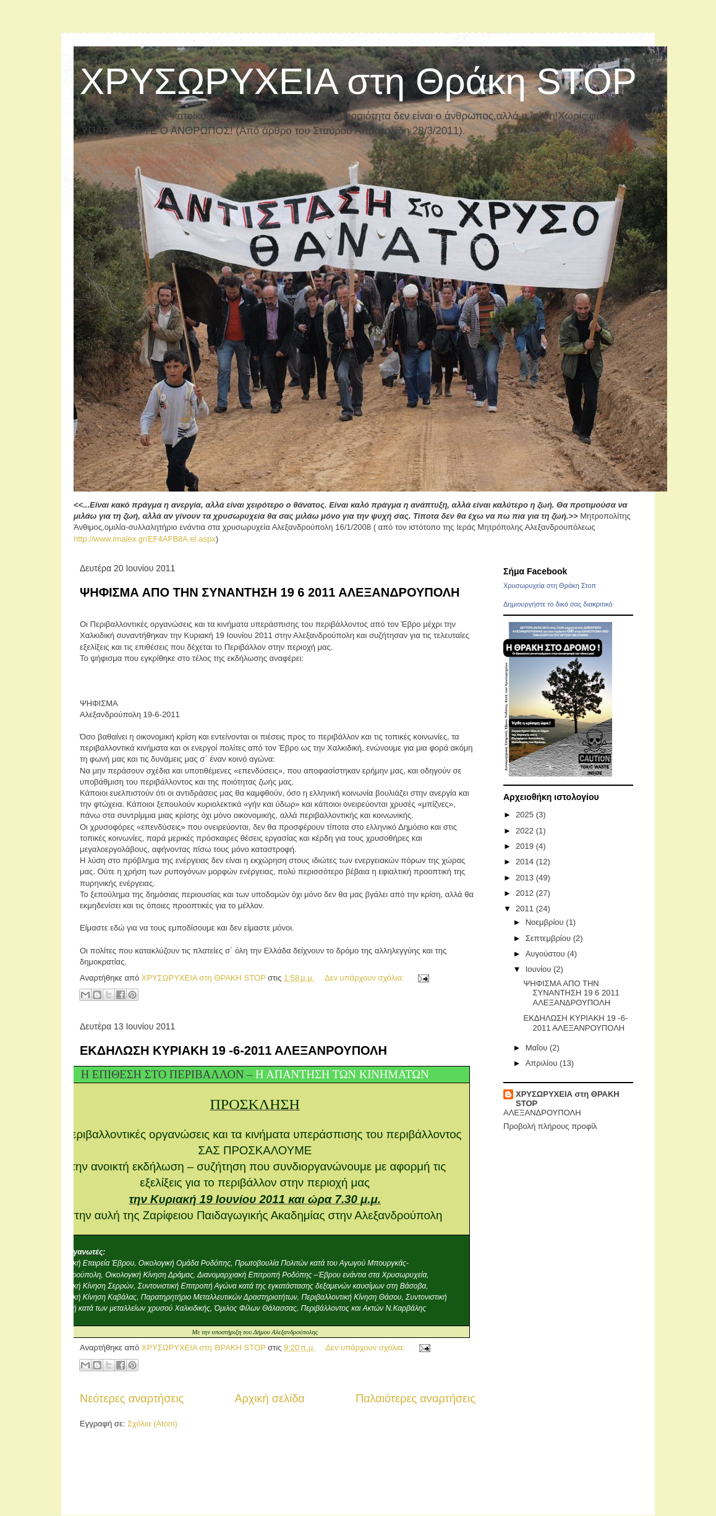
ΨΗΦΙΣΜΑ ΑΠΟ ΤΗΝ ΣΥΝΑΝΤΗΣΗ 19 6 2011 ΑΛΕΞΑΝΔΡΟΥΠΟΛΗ (269, 592)
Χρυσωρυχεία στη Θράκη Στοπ (549, 585)
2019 (526, 846)
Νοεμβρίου (546, 922)
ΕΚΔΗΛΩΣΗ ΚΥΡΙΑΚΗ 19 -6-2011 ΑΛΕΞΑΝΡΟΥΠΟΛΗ (233, 1050)
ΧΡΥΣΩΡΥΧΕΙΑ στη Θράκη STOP (358, 81)
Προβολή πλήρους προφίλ (550, 1126)
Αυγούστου (547, 953)
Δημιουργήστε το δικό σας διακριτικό (558, 604)
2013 (526, 877)
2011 (526, 908)
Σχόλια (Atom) (152, 1423)
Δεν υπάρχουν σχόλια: (365, 977)
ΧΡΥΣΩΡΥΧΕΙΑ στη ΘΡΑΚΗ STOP (568, 1098)
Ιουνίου (539, 969)
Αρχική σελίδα (269, 1398)
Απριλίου (543, 1063)
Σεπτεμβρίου (549, 938)
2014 (526, 861)
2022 (526, 830)
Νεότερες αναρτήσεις (132, 1398)
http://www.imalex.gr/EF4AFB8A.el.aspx (145, 538)
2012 (526, 893)
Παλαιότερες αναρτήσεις (415, 1398)
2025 (526, 814)
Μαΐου (538, 1047)
